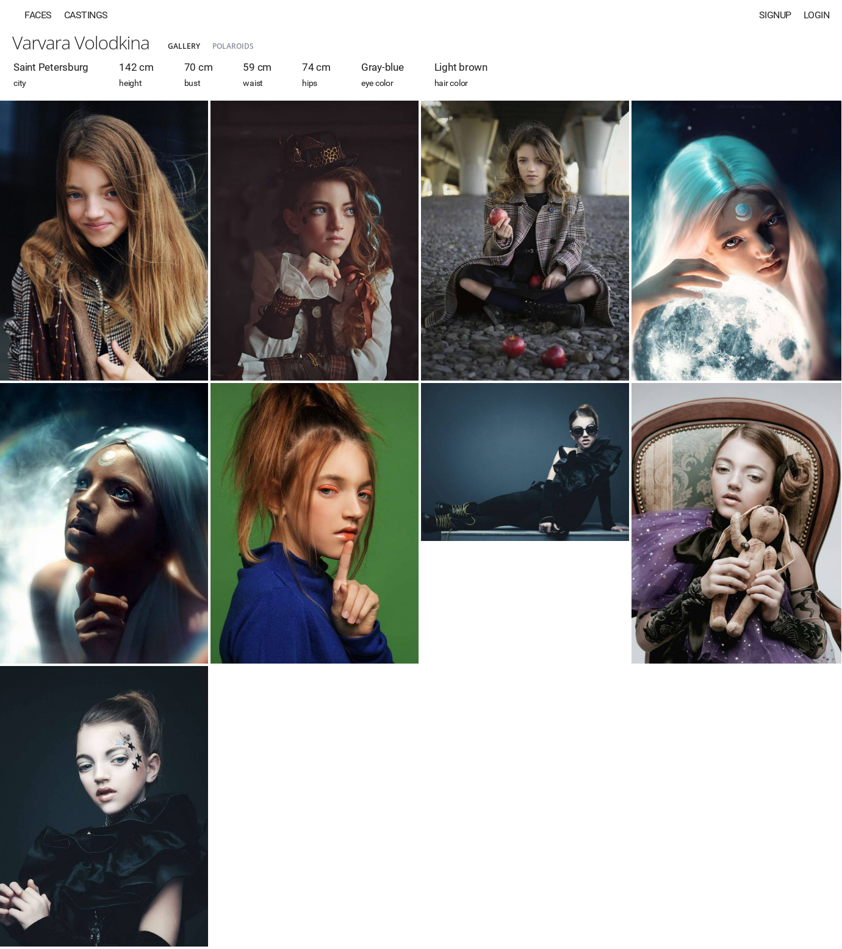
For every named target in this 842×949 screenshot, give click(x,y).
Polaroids (233, 46)
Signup (775, 15)
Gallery (184, 46)
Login (817, 15)
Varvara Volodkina (80, 42)
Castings (86, 15)
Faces (38, 15)
